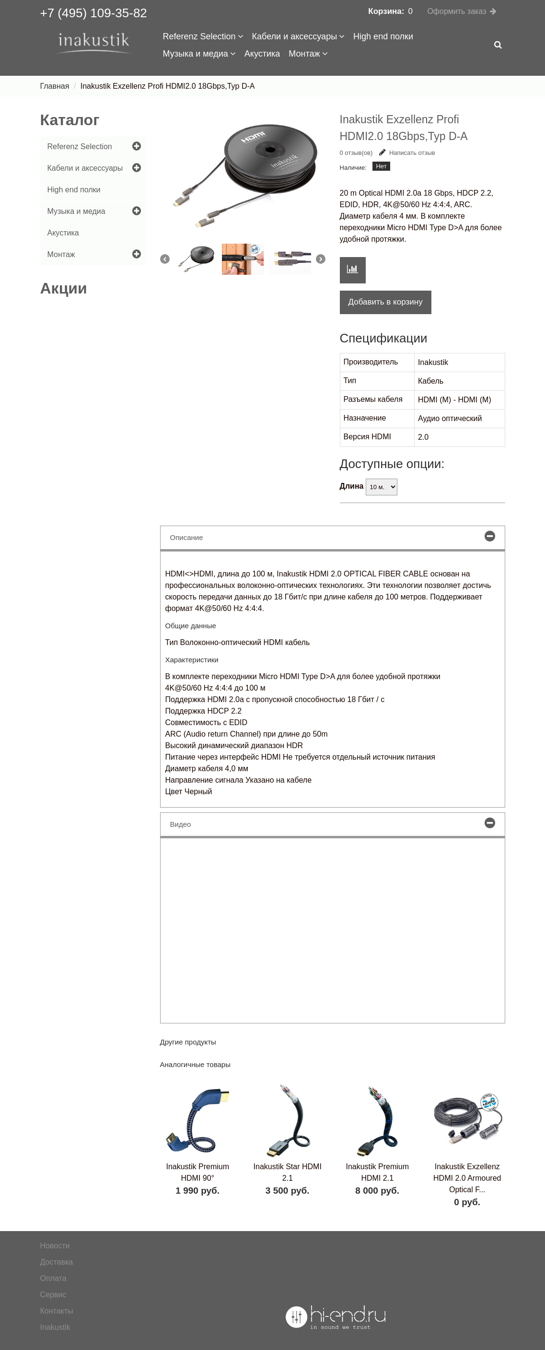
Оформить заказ (456, 11)
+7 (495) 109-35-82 (93, 13)
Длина (352, 486)
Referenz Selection (203, 36)
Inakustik (55, 1327)
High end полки (383, 36)
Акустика (262, 54)
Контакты (56, 1311)
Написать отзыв (407, 152)
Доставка (56, 1262)
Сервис (53, 1295)
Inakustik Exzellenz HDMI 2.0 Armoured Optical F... (467, 1178)
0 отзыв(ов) (356, 152)
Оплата (53, 1278)
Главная (55, 86)
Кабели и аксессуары (298, 36)
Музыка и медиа (199, 53)
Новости (55, 1246)
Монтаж (308, 53)
